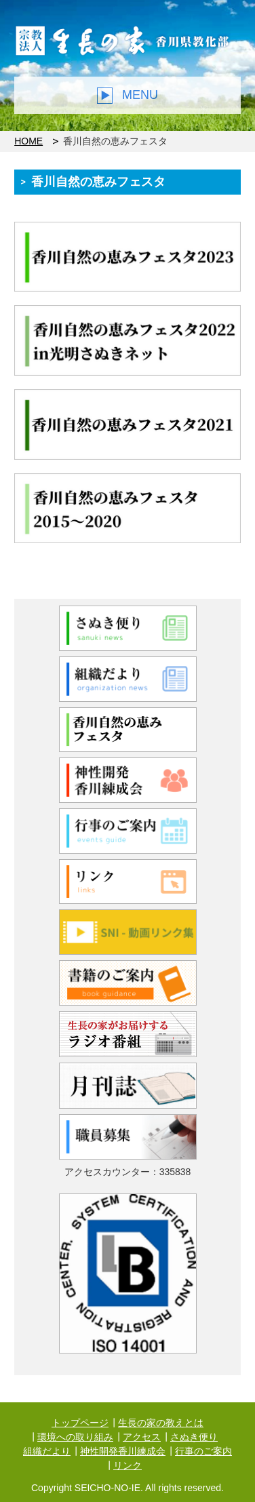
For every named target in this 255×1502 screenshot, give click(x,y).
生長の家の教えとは (160, 1422)
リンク (127, 1465)
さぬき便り (194, 1436)
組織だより (47, 1451)
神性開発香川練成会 (122, 1451)
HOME (28, 141)
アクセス (142, 1436)
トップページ (80, 1422)
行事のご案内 (203, 1451)
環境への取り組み (75, 1436)
